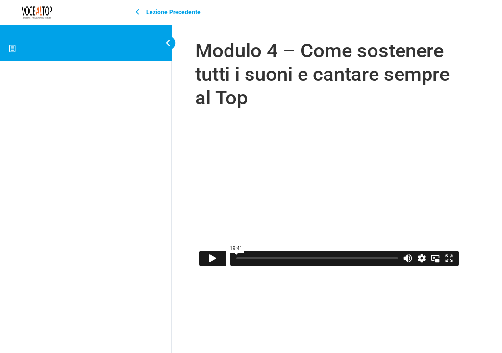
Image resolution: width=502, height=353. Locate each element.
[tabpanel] (329, 195)
